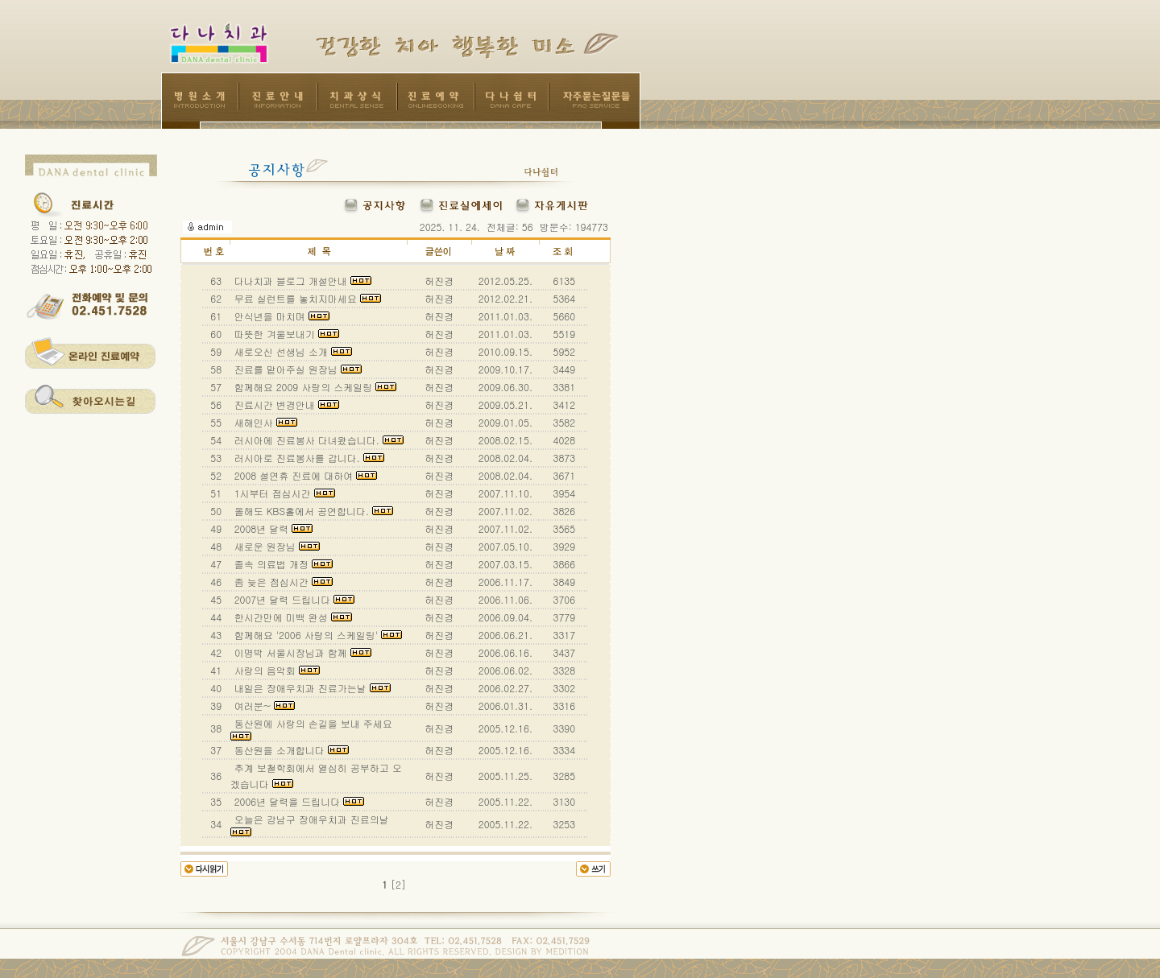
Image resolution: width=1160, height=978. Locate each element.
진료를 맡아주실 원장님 (296, 369)
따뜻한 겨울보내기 (285, 333)
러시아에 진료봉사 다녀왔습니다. (317, 440)
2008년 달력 (272, 528)
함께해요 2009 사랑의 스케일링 (314, 387)
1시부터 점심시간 (283, 493)
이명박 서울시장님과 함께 (301, 652)
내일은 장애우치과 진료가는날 (311, 688)
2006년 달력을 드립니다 (298, 801)
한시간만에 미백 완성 (291, 617)
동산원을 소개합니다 (290, 750)
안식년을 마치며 (280, 316)
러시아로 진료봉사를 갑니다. (307, 457)
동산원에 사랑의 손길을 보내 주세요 (313, 728)
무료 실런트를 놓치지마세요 (306, 298)
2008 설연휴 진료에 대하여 (304, 475)
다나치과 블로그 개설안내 (301, 280)
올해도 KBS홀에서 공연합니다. (312, 511)
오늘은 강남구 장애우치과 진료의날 (311, 824)
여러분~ (263, 705)
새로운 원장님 (275, 546)
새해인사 (264, 422)
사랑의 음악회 (275, 670)
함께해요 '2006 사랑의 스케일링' (316, 635)
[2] (398, 884)
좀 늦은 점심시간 (282, 581)
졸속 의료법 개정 (282, 564)
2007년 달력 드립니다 (293, 599)
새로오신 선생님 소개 (291, 351)
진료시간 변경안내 (285, 404)
